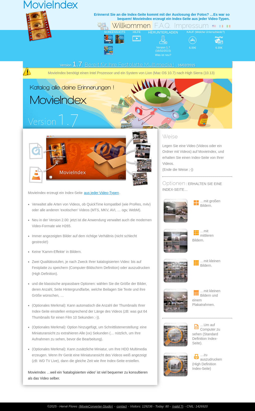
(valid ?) (177, 406)
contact (122, 406)
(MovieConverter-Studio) (96, 406)
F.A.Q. (162, 25)
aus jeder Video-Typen (101, 193)
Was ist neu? (163, 54)
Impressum (191, 25)
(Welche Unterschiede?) (210, 31)
